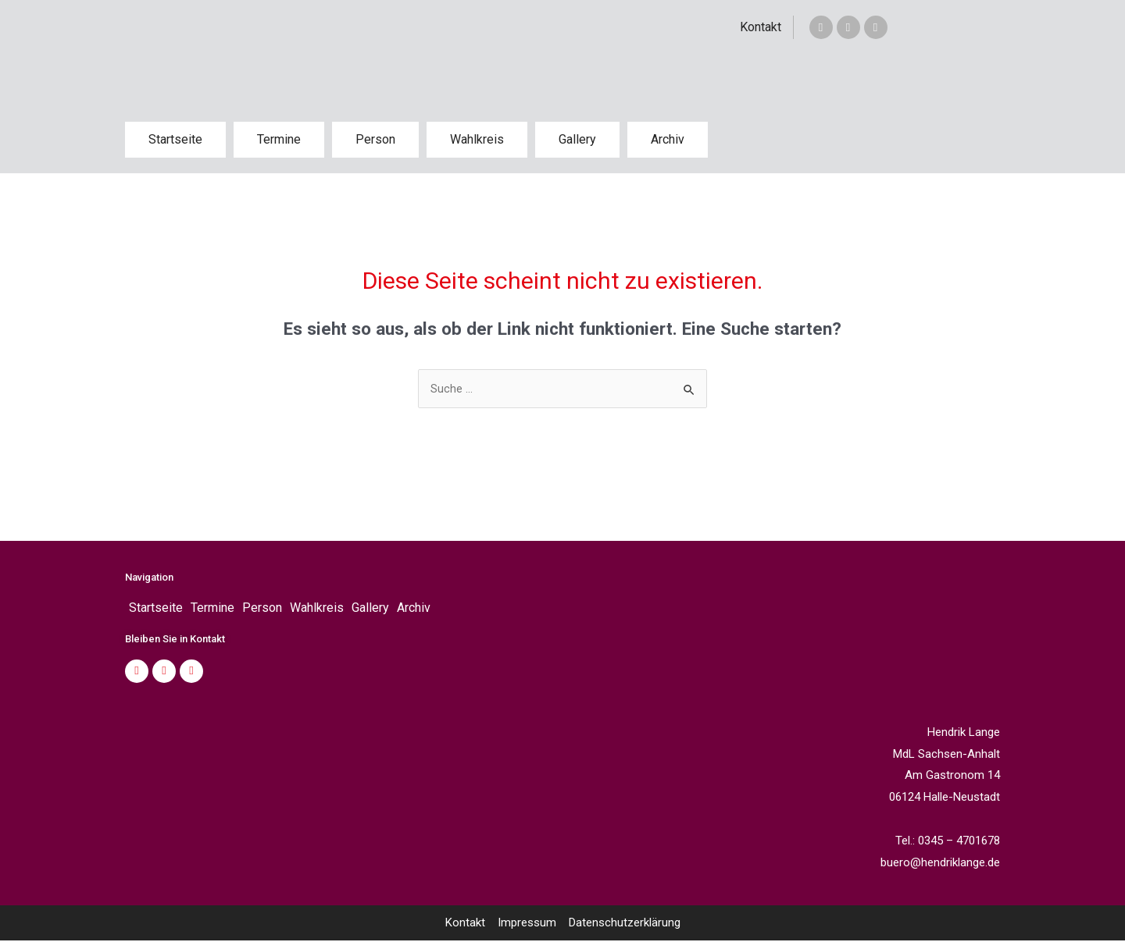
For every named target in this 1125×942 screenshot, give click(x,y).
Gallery (577, 139)
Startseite (175, 139)
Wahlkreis (477, 139)
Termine (279, 139)
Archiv (667, 139)
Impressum (527, 924)
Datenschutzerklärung (624, 924)
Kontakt (760, 27)
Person (375, 139)
